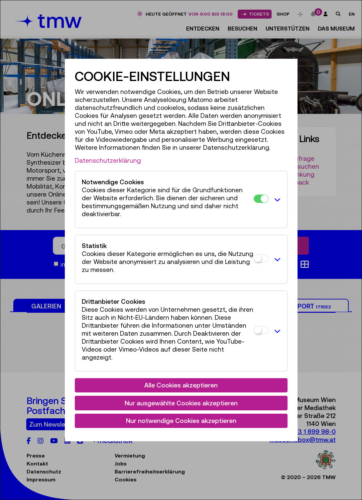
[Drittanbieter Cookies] (261, 330)
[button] (276, 200)
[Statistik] (261, 258)
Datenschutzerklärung (108, 160)
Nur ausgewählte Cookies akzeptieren (181, 403)
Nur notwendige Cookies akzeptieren (181, 420)
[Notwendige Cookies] (261, 199)
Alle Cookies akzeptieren (181, 385)
